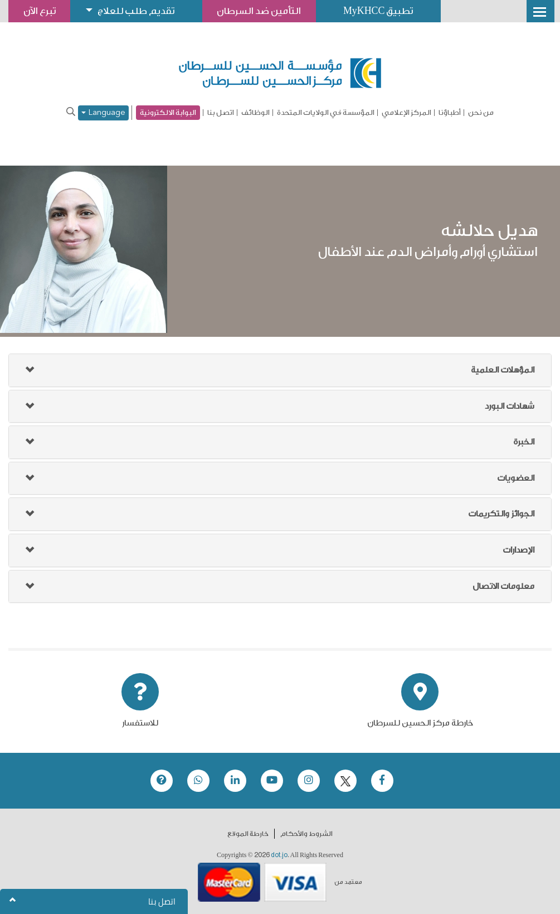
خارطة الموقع (248, 834)
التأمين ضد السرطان (263, 11)
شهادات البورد (509, 406)
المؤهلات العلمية (502, 370)
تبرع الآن (40, 11)
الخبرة (523, 442)
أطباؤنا (450, 112)
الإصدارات (518, 550)
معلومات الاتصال (503, 586)
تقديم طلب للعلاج (139, 11)
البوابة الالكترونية (168, 112)
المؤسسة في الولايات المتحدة (325, 112)
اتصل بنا (220, 112)
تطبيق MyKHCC (384, 11)
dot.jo (279, 855)
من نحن (481, 112)
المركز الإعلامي (406, 112)
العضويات (515, 478)
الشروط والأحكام (306, 834)
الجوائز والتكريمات (501, 514)
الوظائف (255, 112)
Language (103, 113)
